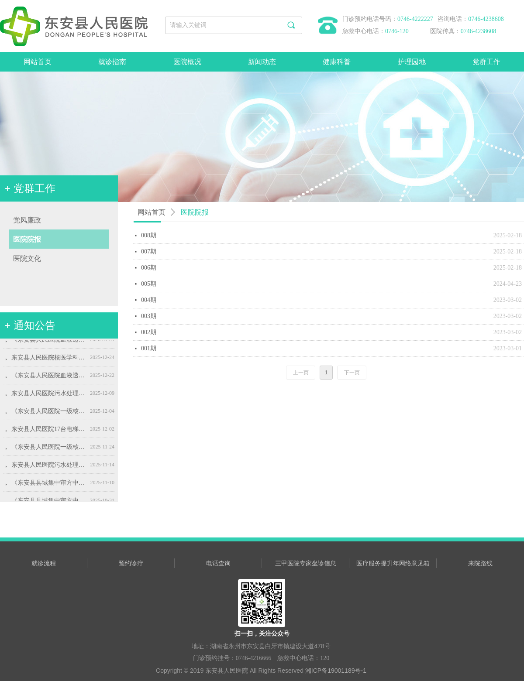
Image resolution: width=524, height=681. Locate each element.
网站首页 (151, 212)
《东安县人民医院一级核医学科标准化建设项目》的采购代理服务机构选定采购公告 (48, 449)
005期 (148, 284)
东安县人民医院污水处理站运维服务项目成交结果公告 (48, 395)
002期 (148, 332)
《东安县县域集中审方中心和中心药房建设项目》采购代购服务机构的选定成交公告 (48, 485)
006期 (148, 267)
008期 (148, 235)
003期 (148, 316)
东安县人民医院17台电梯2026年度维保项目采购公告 (48, 431)
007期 (148, 251)
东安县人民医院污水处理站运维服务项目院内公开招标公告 (48, 467)
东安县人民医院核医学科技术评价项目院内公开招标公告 (48, 359)
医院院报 (195, 212)
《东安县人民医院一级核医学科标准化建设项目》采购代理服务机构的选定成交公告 (48, 413)
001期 (148, 348)
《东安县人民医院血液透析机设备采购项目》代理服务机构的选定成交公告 (48, 342)
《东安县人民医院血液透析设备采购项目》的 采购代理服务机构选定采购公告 (48, 377)
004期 (148, 300)
